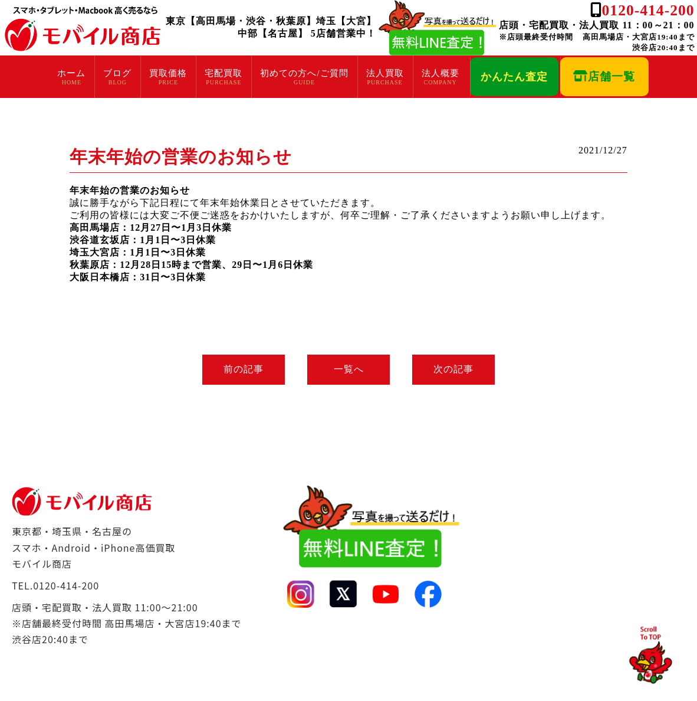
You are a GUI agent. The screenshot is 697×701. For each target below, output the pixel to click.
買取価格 (168, 73)
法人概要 (440, 73)
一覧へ (349, 369)
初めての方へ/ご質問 (304, 73)
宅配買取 (223, 73)
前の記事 (242, 369)
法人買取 (385, 73)
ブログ (117, 73)
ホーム (71, 73)
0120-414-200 (648, 10)
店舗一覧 (604, 76)
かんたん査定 (514, 77)
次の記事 (455, 369)
